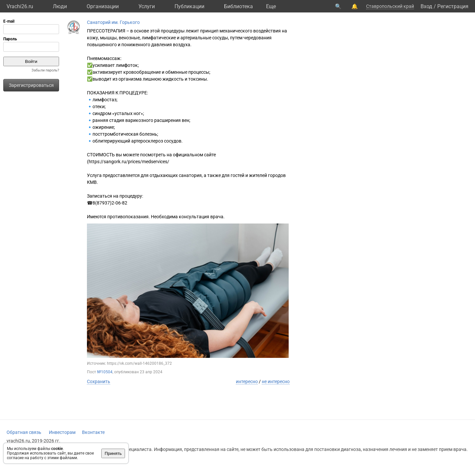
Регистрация (452, 6)
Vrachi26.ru (20, 6)
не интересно (276, 381)
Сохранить (98, 381)
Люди (60, 6)
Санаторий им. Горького (113, 22)
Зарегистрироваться (31, 85)
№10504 (105, 372)
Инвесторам (62, 432)
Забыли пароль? (45, 70)
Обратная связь (24, 432)
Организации (103, 6)
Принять (113, 453)
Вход (426, 6)
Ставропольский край (390, 6)
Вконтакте (93, 432)
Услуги (146, 6)
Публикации (189, 6)
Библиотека (238, 6)
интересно (247, 381)
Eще (271, 6)
